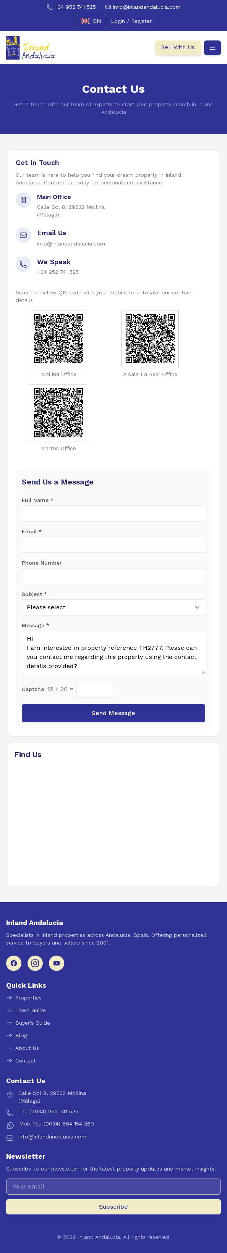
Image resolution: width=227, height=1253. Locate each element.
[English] (91, 21)
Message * (35, 625)
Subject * (34, 594)
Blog (16, 1035)
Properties (24, 998)
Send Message (113, 713)
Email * (32, 531)
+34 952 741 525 (58, 272)
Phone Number (42, 563)
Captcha (33, 689)
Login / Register (131, 21)
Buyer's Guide (28, 1023)
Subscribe (113, 1206)
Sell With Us (178, 47)
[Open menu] (212, 47)
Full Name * (38, 500)
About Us (22, 1048)
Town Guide (26, 1010)
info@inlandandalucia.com (71, 244)
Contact (21, 1061)
